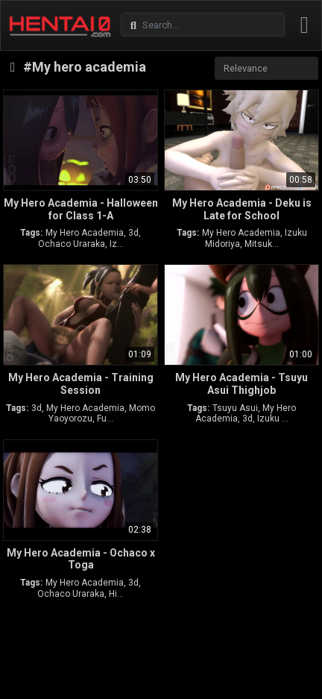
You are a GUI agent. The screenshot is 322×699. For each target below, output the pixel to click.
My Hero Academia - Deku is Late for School (242, 209)
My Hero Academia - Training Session (81, 384)
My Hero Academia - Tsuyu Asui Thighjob (241, 384)
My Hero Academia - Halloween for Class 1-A (81, 209)
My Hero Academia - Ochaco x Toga (81, 559)
